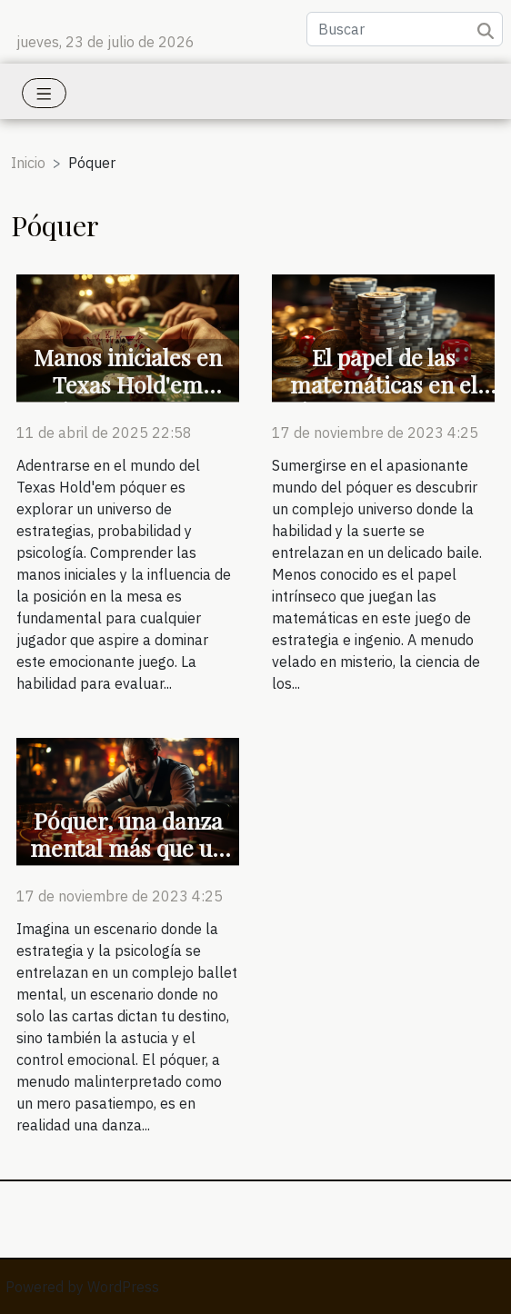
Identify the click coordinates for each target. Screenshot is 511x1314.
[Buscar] (404, 29)
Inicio (28, 163)
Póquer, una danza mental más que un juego (127, 847)
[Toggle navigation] (44, 93)
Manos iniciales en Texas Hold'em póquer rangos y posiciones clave (128, 397)
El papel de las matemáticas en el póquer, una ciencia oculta (383, 397)
